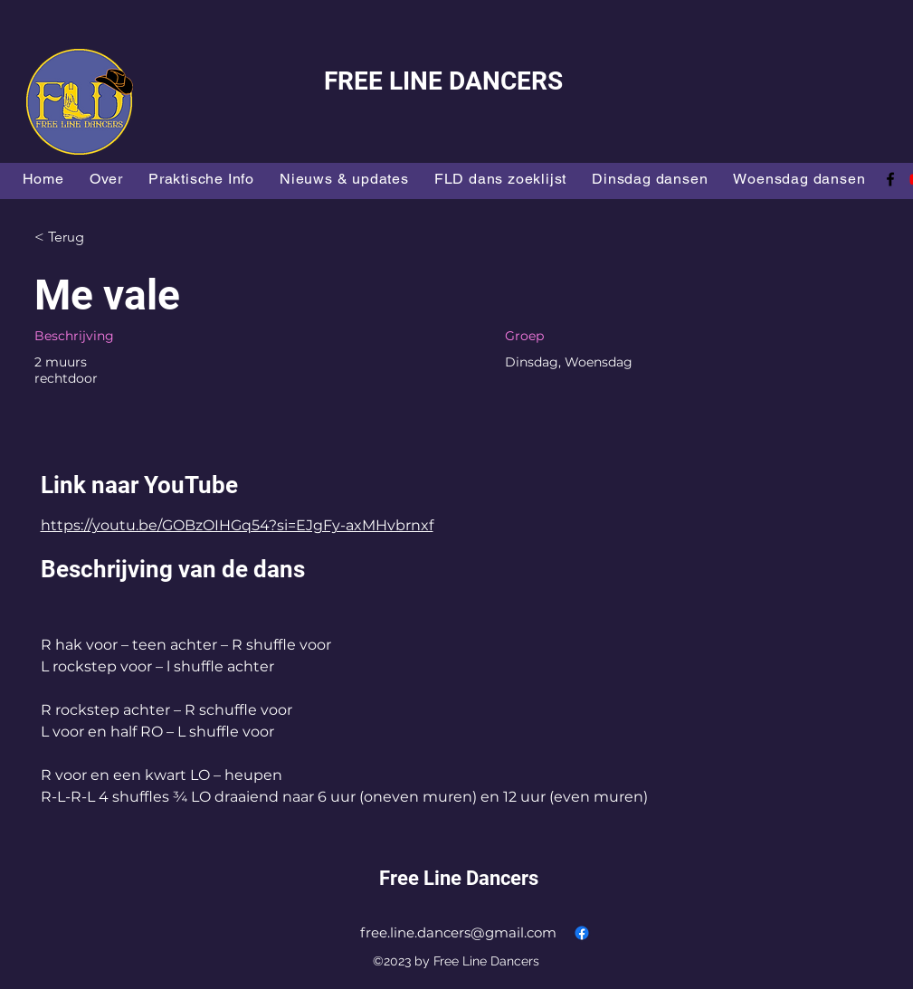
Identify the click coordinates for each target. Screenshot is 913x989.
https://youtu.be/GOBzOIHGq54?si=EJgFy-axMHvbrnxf (237, 525)
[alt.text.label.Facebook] (890, 179)
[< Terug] (98, 237)
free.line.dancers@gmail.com (458, 932)
